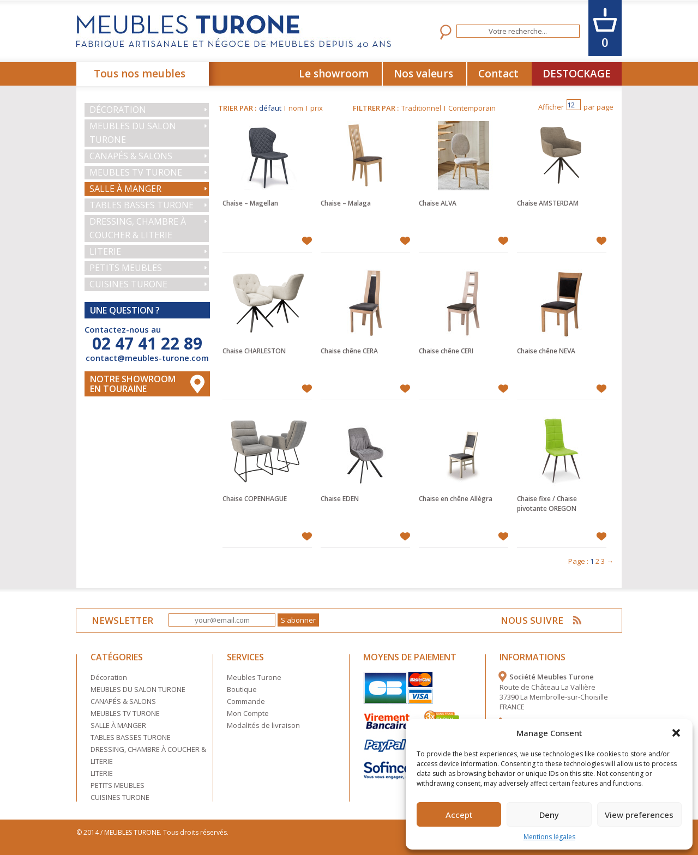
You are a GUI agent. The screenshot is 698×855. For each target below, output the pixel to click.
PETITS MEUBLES (125, 268)
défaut (270, 108)
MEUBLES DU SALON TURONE (132, 133)
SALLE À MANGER (125, 189)
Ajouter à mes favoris (307, 241)
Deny (549, 814)
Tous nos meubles (139, 74)
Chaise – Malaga (346, 203)
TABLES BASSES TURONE (141, 205)
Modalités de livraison (263, 725)
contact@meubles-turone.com (147, 357)
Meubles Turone (254, 677)
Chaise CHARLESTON (254, 351)
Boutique (242, 689)
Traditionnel (421, 108)
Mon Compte (248, 713)
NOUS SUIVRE (532, 620)
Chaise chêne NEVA (546, 351)
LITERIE (105, 251)
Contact (498, 74)
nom (295, 108)
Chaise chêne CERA (349, 351)
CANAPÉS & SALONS (130, 156)
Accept (459, 814)
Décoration (117, 110)
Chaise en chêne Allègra (455, 498)
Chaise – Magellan (250, 203)
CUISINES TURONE (128, 284)
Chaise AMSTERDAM (548, 203)
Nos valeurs (423, 74)
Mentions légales (549, 836)
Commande (246, 701)
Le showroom (334, 74)
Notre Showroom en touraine (133, 384)
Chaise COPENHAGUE (254, 498)
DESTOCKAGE (577, 74)
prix (316, 108)
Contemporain (472, 108)
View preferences (639, 814)
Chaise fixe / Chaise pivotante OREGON (547, 503)
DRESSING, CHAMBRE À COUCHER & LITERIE (137, 228)
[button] (676, 732)
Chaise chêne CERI (446, 351)
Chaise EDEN (340, 498)
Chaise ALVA (437, 203)
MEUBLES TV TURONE (135, 172)
